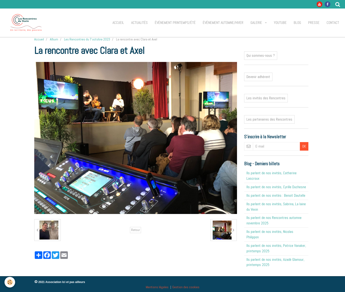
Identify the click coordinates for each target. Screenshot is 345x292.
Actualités (139, 22)
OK (304, 146)
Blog (297, 22)
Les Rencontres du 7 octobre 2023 (87, 39)
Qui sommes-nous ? (260, 55)
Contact (333, 22)
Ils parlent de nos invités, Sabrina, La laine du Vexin (276, 206)
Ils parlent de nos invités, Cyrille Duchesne (276, 186)
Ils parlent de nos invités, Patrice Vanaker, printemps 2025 (276, 248)
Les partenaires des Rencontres (269, 119)
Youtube (280, 22)
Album (54, 39)
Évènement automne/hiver (223, 22)
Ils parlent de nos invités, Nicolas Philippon (269, 234)
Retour (135, 230)
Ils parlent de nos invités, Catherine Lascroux (271, 175)
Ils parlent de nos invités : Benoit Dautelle (275, 195)
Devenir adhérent (258, 76)
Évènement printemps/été (175, 22)
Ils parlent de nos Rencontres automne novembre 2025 (274, 220)
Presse (313, 22)
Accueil (118, 22)
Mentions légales (157, 287)
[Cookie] (10, 282)
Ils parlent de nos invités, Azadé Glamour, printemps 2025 (275, 262)
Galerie (256, 22)
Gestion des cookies (185, 287)
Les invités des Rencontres (265, 98)
